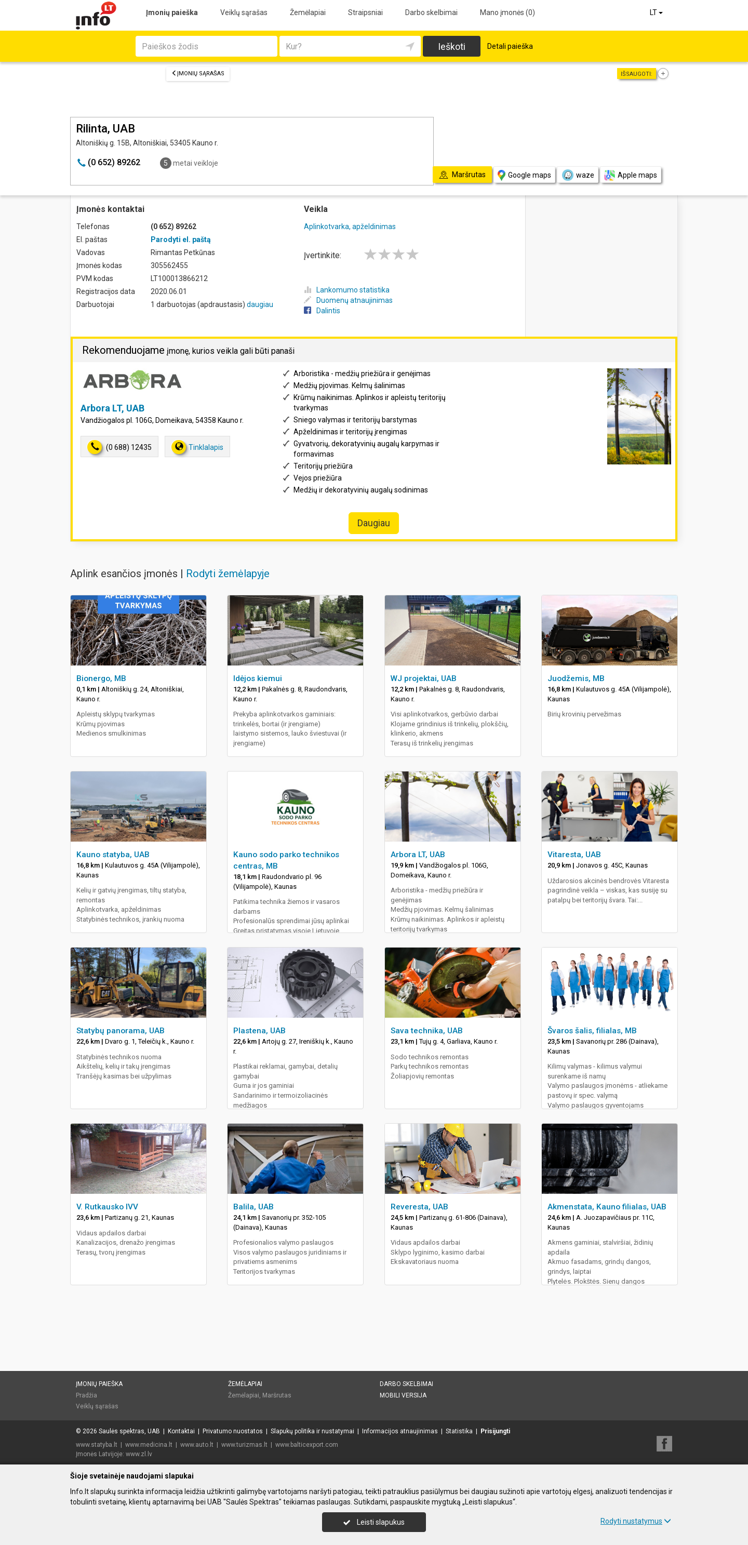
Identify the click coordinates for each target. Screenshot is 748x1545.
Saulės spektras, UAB (129, 1431)
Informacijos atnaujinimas (400, 1431)
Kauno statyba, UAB (113, 854)
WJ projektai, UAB (424, 678)
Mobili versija (403, 1395)
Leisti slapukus (374, 1522)
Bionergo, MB (101, 678)
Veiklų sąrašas (244, 12)
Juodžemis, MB (576, 678)
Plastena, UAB (259, 1030)
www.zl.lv (139, 1454)
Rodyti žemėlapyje (228, 573)
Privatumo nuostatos (233, 1431)
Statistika (459, 1431)
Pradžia (86, 1395)
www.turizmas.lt (244, 1444)
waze (577, 175)
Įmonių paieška (172, 12)
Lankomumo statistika (347, 290)
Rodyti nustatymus (635, 1521)
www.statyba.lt (96, 1444)
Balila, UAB (253, 1206)
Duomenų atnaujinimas (348, 300)
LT (657, 12)
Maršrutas (276, 1395)
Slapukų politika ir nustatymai (312, 1431)
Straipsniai (365, 12)
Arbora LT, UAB (112, 408)
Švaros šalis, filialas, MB (592, 1030)
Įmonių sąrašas (197, 73)
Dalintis (322, 311)
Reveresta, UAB (419, 1206)
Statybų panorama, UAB (120, 1030)
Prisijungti (495, 1431)
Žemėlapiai (308, 12)
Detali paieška (510, 46)
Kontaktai (181, 1431)
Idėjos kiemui (257, 678)
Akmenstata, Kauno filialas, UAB (606, 1206)
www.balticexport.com (306, 1444)
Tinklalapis (197, 447)
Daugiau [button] (373, 522)
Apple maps (630, 175)
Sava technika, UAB (427, 1030)
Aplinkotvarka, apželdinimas (350, 226)
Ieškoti (451, 46)
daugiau (260, 304)
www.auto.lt (196, 1444)
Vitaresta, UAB (574, 854)
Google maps (524, 175)
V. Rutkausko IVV (107, 1206)
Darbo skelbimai (431, 12)
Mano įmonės (507, 12)
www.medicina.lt (148, 1444)
